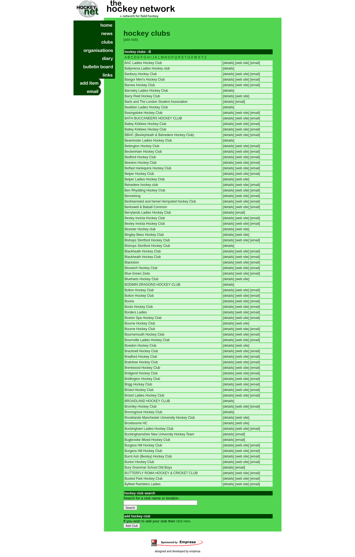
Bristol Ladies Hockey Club (144, 395)
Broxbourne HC (136, 423)
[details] (229, 63)
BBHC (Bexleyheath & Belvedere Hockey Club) (159, 135)
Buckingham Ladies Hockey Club (149, 429)
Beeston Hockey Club (140, 163)
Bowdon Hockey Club (140, 346)
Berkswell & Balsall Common (146, 207)
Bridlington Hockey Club (142, 379)
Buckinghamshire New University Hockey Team (159, 434)
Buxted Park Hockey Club (144, 479)
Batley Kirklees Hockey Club (145, 124)
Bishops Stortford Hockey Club (147, 240)
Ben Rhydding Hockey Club (145, 190)
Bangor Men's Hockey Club (145, 79)
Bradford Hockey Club (141, 357)
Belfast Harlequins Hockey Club (148, 168)
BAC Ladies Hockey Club (143, 63)
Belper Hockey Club (139, 174)
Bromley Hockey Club (140, 406)
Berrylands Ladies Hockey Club (148, 212)
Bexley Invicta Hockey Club (145, 218)
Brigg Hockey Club (138, 384)
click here (183, 521)
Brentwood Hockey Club (142, 368)
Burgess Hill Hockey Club (143, 445)
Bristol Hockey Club (139, 390)
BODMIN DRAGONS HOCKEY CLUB (152, 285)
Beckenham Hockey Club (143, 152)
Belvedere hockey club (141, 185)
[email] (255, 63)
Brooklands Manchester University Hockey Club (160, 418)
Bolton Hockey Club (139, 290)
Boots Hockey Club (139, 307)
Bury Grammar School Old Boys (148, 467)
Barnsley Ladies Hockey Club (146, 91)
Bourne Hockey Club (140, 323)
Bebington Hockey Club (142, 146)
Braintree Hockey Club (141, 362)
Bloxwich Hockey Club (141, 268)
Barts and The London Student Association (156, 102)
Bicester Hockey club (140, 229)
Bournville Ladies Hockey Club (147, 340)
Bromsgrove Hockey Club (143, 412)
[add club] (130, 40)
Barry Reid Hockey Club (142, 96)
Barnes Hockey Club (140, 85)
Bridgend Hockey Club (141, 373)
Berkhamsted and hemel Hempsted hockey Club (160, 201)
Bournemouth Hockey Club (144, 334)
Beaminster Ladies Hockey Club (148, 140)
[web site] (242, 63)
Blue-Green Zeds (137, 273)
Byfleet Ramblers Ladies (143, 484)
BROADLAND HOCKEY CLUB (147, 401)
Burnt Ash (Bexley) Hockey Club (148, 456)
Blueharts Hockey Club (141, 279)
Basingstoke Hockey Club (144, 113)
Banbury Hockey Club (141, 74)
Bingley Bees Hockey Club (144, 235)
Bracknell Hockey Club (141, 351)
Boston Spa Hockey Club (143, 318)
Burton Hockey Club (139, 462)
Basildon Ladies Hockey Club (146, 107)
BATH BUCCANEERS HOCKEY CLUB (153, 118)
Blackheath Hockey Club (143, 251)
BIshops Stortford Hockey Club (147, 246)
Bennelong (132, 196)
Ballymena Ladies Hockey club (147, 68)
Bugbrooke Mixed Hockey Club (147, 440)
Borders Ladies (136, 312)
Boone (129, 301)
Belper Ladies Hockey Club (145, 179)
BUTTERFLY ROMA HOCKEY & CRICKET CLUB (161, 473)
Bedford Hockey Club (140, 157)
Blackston (132, 262)
